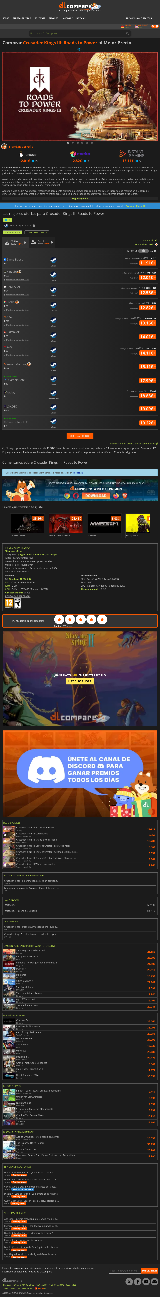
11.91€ (147, 263)
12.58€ (147, 292)
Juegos (5, 18)
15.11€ (147, 366)
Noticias (80, 18)
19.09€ (147, 408)
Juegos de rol (25, 554)
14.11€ (147, 353)
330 (6, 275)
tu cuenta (78, 472)
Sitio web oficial (13, 551)
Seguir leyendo (80, 198)
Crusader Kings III (135, 206)
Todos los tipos (12, 232)
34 (6, 290)
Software (40, 18)
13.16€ (147, 323)
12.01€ (147, 277)
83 (6, 336)
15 (6, 384)
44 (6, 351)
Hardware (67, 18)
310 (6, 321)
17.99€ (147, 380)
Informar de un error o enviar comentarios (134, 443)
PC (7, 219)
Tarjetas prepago (22, 18)
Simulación (39, 554)
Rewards (53, 18)
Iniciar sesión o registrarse (140, 18)
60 (6, 306)
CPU (7, 582)
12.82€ (147, 307)
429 (6, 368)
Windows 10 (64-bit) (20, 579)
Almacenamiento (14, 592)
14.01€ (147, 336)
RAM (7, 585)
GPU (7, 589)
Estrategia (51, 554)
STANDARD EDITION (36, 232)
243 (6, 410)
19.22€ (147, 423)
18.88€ (147, 395)
